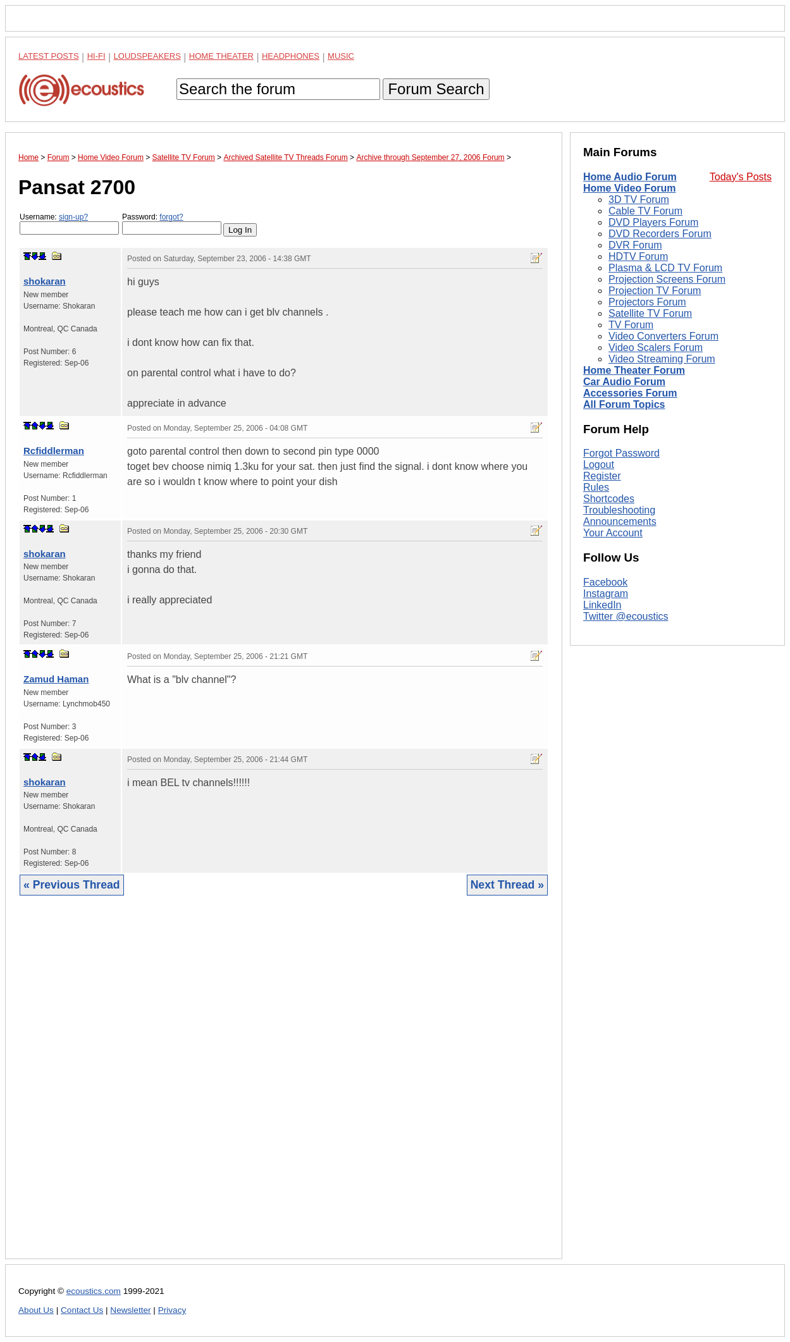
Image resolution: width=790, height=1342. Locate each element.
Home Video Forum (629, 188)
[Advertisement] (283, 1087)
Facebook (605, 582)
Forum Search (436, 88)
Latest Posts (48, 56)
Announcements (620, 521)
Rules (596, 487)
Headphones (290, 56)
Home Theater (221, 56)
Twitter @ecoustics (626, 616)
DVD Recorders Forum (660, 233)
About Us (36, 1310)
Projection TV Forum (654, 290)
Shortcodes (608, 498)
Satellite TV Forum (650, 313)
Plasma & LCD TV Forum (665, 267)
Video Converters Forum (663, 336)
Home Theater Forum (634, 370)
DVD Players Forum (653, 222)
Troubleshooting (619, 510)
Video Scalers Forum (655, 347)
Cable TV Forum (645, 211)
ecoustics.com (93, 1291)
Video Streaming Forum (661, 359)
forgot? (171, 216)
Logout (598, 464)
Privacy (172, 1310)
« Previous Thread (71, 884)
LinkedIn (602, 605)
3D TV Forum (638, 199)
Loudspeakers (147, 56)
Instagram (605, 593)
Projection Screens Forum (666, 279)
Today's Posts (741, 176)
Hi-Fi (96, 56)
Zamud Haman (56, 679)
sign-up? (73, 216)
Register (602, 476)
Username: (69, 223)
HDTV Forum (638, 256)
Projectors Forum (647, 302)
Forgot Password (621, 453)
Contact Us (82, 1310)
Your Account (613, 532)
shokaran (44, 281)
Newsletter (130, 1310)
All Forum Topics (624, 404)
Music (341, 56)
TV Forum (630, 324)
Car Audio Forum (624, 381)
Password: (171, 223)
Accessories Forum (630, 393)
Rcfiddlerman (53, 450)
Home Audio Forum (630, 176)
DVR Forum (635, 245)
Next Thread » (507, 884)
